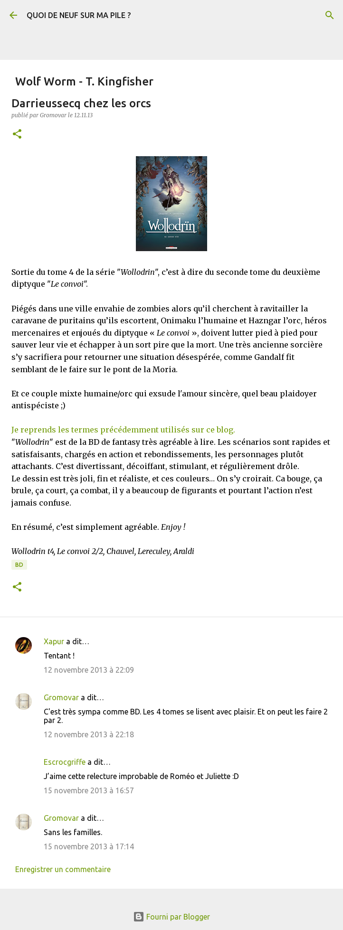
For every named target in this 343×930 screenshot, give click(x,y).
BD (19, 565)
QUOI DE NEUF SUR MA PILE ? (79, 15)
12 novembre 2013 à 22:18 (89, 734)
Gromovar (61, 697)
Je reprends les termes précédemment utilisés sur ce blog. (123, 429)
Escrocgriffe (65, 762)
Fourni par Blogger (171, 916)
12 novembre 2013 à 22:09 (89, 670)
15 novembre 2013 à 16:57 (89, 790)
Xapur (54, 641)
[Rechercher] (329, 15)
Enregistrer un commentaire (63, 869)
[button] (17, 134)
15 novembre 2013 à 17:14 (89, 846)
